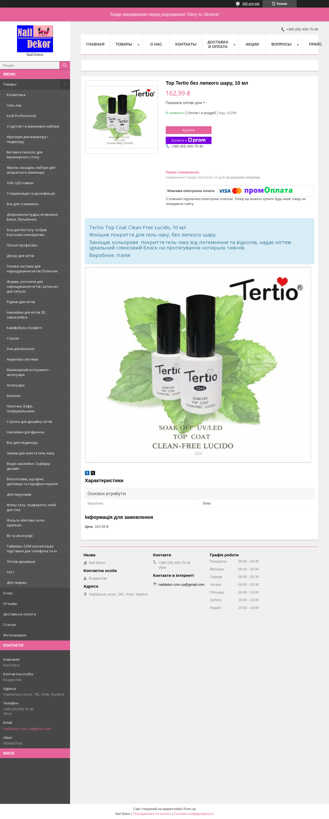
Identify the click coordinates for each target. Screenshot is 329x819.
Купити (188, 130)
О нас (8, 593)
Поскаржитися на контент (152, 814)
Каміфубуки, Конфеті (24, 327)
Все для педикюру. (23, 442)
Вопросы (281, 44)
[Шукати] (64, 65)
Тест (10, 572)
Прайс (315, 44)
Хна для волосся (20, 348)
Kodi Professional (21, 115)
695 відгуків (250, 4)
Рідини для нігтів (21, 301)
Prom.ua (189, 809)
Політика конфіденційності (194, 814)
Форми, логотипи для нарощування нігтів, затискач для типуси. (32, 286)
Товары (9, 84)
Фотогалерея (14, 635)
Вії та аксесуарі (20, 535)
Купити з (189, 140)
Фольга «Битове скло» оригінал (26, 522)
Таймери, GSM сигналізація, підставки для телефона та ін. (32, 548)
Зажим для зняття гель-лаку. (31, 453)
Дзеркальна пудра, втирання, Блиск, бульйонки (32, 217)
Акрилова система (22, 359)
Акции (252, 44)
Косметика (16, 94)
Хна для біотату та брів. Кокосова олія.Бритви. (27, 232)
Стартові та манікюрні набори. (33, 126)
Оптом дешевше (21, 561)
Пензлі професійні (22, 245)
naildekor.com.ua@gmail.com (27, 728)
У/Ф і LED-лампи (20, 182)
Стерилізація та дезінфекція (31, 193)
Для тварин (16, 582)
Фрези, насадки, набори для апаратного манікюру (31, 170)
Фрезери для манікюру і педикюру (27, 139)
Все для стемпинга (22, 203)
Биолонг (14, 395)
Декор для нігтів (20, 255)
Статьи (9, 624)
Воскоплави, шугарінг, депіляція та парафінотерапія (32, 481)
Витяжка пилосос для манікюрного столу (25, 154)
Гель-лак (14, 105)
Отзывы (10, 603)
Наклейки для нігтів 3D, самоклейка (26, 315)
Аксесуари (16, 385)
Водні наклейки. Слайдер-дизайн (29, 466)
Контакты (185, 44)
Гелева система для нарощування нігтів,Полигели (32, 268)
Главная (95, 44)
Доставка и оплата (19, 614)
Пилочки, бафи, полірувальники (20, 408)
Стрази (13, 338)
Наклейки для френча (25, 432)
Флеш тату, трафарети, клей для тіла (31, 507)
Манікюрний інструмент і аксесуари (28, 372)
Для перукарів (19, 494)
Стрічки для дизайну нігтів (29, 421)
